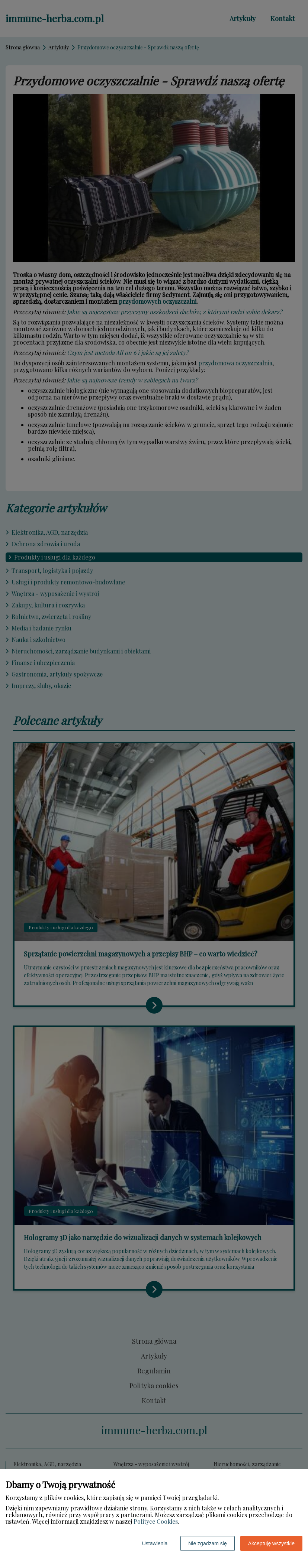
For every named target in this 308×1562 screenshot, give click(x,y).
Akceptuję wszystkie (271, 1543)
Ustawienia (154, 1543)
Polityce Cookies (156, 1521)
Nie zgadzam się (207, 1543)
